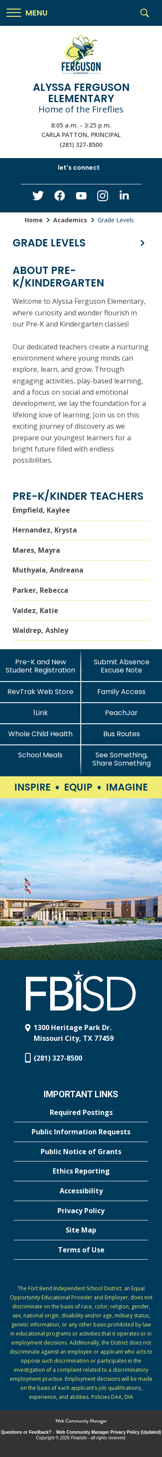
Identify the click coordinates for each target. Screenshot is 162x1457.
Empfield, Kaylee (41, 510)
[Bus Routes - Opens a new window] (122, 733)
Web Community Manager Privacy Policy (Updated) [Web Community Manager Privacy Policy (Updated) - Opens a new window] (108, 1432)
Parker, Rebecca (40, 590)
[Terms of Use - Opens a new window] (81, 1250)
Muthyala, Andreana (48, 570)
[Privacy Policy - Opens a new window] (81, 1211)
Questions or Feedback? (26, 1432)
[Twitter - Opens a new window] (38, 197)
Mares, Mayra (36, 550)
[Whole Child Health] (40, 733)
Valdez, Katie (35, 610)
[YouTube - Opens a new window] (81, 197)
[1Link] (40, 712)
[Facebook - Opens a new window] (59, 198)
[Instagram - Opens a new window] (103, 198)
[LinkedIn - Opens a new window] (124, 197)
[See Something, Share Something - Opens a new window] (122, 759)
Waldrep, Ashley (40, 630)
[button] (27, 13)
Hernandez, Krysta (45, 530)
